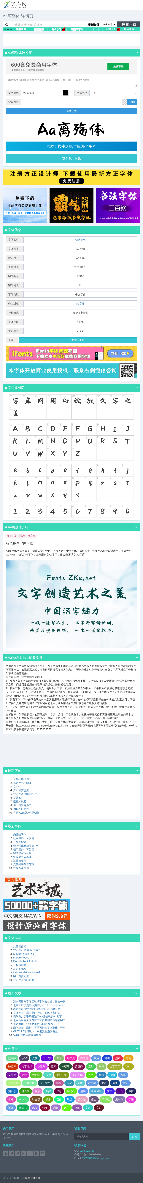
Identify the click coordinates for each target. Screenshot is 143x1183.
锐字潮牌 (27, 1066)
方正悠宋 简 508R (23, 980)
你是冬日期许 (21, 809)
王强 (10, 1107)
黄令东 (82, 1099)
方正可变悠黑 (21, 790)
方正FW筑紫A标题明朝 (26, 812)
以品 (69, 1083)
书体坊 (23, 1099)
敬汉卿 (84, 1058)
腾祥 (55, 1107)
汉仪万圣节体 (21, 868)
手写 (24, 1058)
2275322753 (87, 1150)
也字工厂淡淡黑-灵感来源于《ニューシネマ (38, 1005)
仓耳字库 (29, 1083)
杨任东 (25, 1091)
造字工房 (13, 1083)
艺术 (66, 1107)
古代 (48, 1075)
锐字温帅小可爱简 (23, 838)
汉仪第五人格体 (22, 857)
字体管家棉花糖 (22, 853)
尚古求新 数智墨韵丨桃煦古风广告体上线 (37, 1009)
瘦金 (93, 1099)
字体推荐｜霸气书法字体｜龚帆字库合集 (36, 1012)
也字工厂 (115, 1066)
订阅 (134, 1136)
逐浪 (104, 1083)
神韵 (58, 1083)
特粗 (45, 1107)
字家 (98, 1107)
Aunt (128, 1066)
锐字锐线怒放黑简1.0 (25, 845)
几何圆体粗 (19, 946)
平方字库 (77, 1075)
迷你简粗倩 (19, 860)
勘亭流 (71, 1058)
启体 (80, 1083)
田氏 (120, 1091)
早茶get (17, 797)
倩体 (114, 1083)
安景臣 (12, 1075)
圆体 (59, 1099)
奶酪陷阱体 (19, 834)
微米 (48, 1099)
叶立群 (36, 1099)
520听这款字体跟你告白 (27, 1035)
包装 (83, 1091)
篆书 (109, 1091)
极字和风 (96, 1091)
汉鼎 (37, 1091)
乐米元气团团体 (22, 783)
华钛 (101, 1075)
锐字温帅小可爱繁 (23, 849)
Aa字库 (80, 303)
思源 (69, 1099)
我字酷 (92, 1083)
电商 (128, 1058)
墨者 (117, 1058)
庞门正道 (61, 1075)
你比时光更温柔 (22, 805)
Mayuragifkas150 (23, 954)
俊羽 (90, 1075)
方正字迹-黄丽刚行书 (25, 794)
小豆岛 (41, 1066)
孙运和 (12, 1066)
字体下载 (35, 1178)
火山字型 (45, 1083)
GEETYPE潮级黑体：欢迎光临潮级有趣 (35, 1031)
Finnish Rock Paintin (25, 961)
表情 (131, 1091)
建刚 (107, 1058)
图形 (59, 1058)
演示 (112, 1075)
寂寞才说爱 (19, 801)
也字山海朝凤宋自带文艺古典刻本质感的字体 (39, 1020)
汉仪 (34, 1058)
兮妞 (48, 1091)
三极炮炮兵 (19, 965)
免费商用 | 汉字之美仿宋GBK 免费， (34, 1024)
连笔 (77, 1107)
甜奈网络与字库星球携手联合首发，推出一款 (39, 1001)
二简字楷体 (19, 842)
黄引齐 (79, 1066)
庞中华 (119, 1099)
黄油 (96, 1058)
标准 (10, 1099)
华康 (101, 1066)
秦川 (90, 1066)
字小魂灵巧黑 (21, 976)
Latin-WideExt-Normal (26, 972)
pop (34, 1107)
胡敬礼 (23, 1107)
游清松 (71, 1091)
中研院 (65, 1066)
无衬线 (36, 1075)
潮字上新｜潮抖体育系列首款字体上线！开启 (39, 1027)
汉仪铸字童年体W (23, 864)
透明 (132, 102)
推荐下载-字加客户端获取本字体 (71, 146)
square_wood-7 (22, 957)
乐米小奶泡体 (21, 779)
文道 (88, 1107)
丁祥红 (106, 1099)
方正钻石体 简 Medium (26, 950)
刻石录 (12, 1091)
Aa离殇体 (80, 239)
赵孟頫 (12, 1058)
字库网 (26, 1178)
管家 (53, 1066)
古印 (125, 1083)
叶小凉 (47, 1058)
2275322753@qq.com (95, 1158)
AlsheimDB (19, 968)
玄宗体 (17, 786)
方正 (123, 1075)
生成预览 (71, 111)
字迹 (131, 1099)
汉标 (59, 1091)
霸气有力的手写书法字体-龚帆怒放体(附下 (37, 1016)
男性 (24, 1075)
